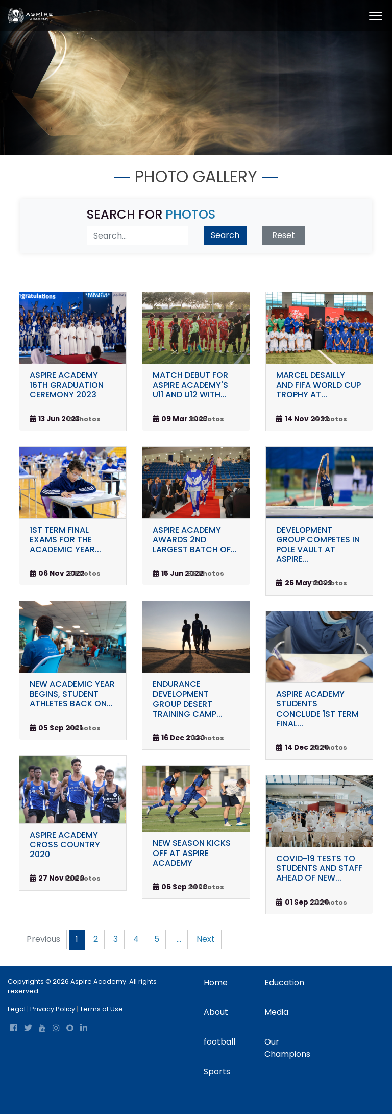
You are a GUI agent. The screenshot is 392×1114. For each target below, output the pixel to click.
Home (216, 982)
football (219, 1042)
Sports (217, 1071)
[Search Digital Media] (137, 235)
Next (206, 939)
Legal (17, 1009)
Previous (43, 939)
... (179, 939)
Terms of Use (101, 1009)
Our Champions (287, 1048)
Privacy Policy (52, 1009)
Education (284, 982)
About (216, 1012)
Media (276, 1012)
